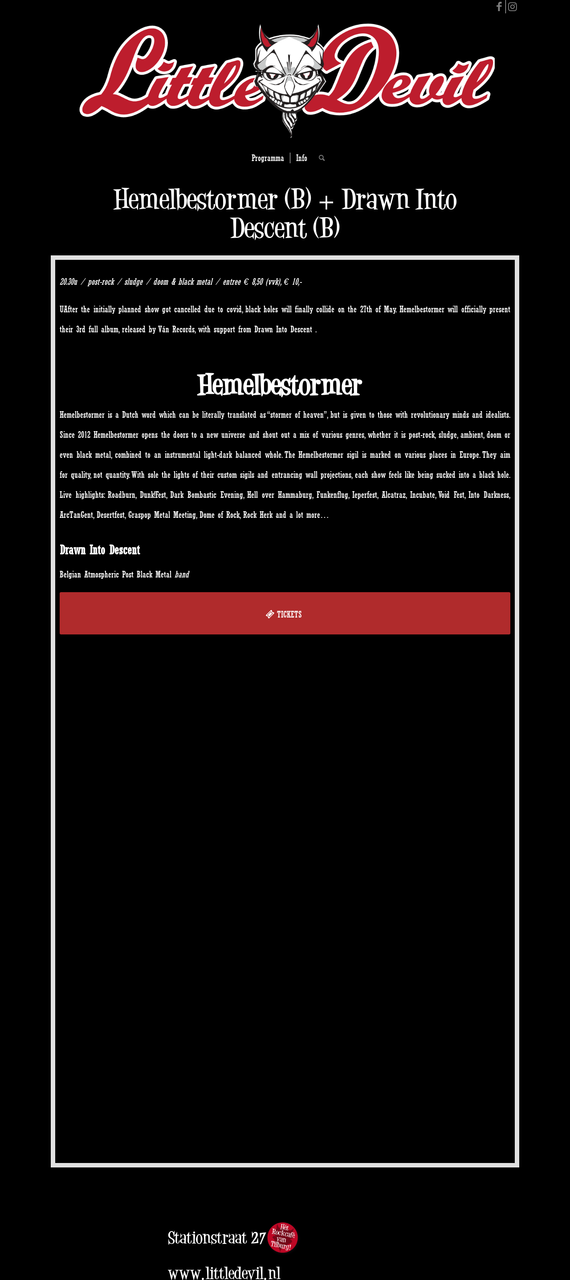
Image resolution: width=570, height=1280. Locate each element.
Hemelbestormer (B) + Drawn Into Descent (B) (285, 213)
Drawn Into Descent (100, 550)
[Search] (319, 158)
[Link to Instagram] (512, 6)
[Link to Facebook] (499, 6)
